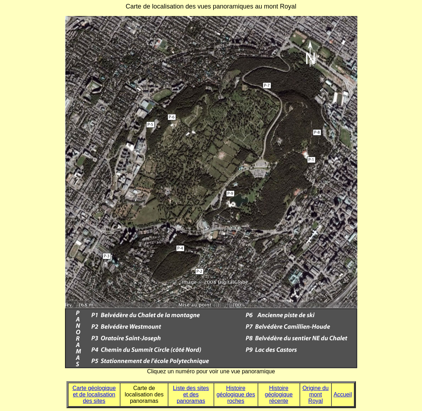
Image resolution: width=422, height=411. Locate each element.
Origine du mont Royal (315, 394)
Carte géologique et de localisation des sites (94, 394)
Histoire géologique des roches (235, 394)
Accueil (343, 394)
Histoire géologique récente (279, 394)
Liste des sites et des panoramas (191, 394)
